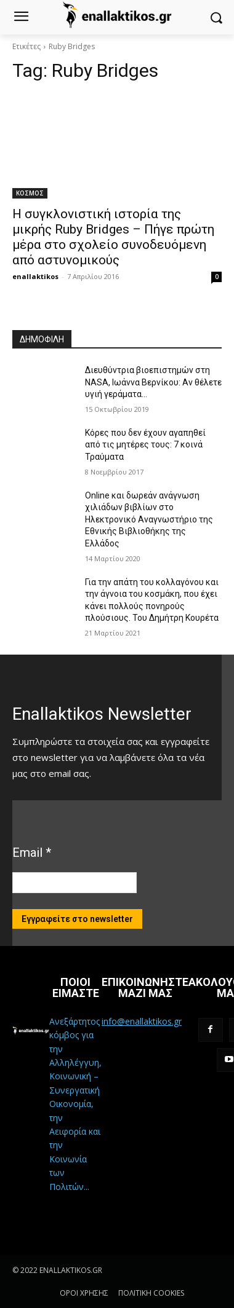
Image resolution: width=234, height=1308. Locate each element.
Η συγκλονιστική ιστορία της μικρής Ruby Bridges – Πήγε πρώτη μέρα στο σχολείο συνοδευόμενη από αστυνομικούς (113, 237)
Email (31, 852)
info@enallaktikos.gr (142, 1021)
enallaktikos (35, 276)
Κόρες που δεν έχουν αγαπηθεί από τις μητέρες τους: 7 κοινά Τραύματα (145, 445)
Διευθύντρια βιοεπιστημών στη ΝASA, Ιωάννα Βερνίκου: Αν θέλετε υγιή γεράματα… (153, 382)
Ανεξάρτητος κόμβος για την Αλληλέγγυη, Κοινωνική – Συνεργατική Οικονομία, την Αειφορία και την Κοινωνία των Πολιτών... (75, 1103)
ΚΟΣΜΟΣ (30, 193)
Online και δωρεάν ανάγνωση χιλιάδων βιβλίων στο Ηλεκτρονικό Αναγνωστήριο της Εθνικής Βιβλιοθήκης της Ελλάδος (149, 519)
